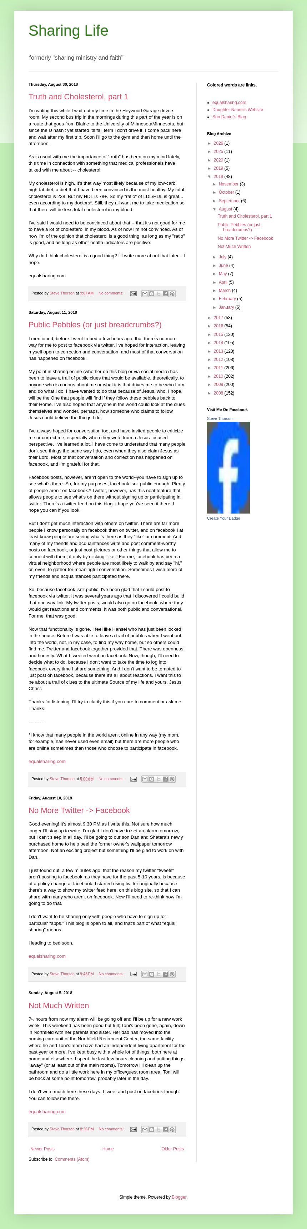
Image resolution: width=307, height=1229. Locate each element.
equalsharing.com (47, 761)
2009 (219, 384)
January (227, 307)
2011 (219, 367)
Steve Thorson (219, 418)
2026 (219, 143)
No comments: (112, 293)
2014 (219, 342)
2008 (219, 393)
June (224, 265)
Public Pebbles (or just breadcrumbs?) (95, 324)
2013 (219, 351)
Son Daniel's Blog (229, 116)
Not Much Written (59, 1005)
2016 (219, 325)
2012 (219, 359)
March (225, 290)
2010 (219, 376)
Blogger (179, 1197)
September (230, 200)
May (223, 273)
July (223, 256)
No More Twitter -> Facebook (79, 810)
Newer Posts (42, 1148)
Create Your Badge (223, 518)
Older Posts (172, 1148)
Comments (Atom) (72, 1159)
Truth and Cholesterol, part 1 (78, 96)
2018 (219, 176)
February (228, 298)
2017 (219, 317)
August (226, 209)
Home (108, 1148)
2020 (219, 160)
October (227, 192)
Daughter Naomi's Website (237, 109)
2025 (219, 151)
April (223, 282)
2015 (219, 334)
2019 (219, 168)
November (229, 184)
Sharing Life (69, 30)
